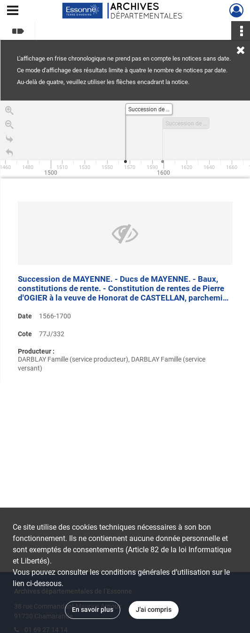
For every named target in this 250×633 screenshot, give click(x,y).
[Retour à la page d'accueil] (9, 155)
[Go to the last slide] (9, 141)
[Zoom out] (9, 127)
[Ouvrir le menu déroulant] (12, 11)
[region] (125, 241)
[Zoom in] (9, 113)
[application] (125, 139)
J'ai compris (154, 609)
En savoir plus (92, 609)
